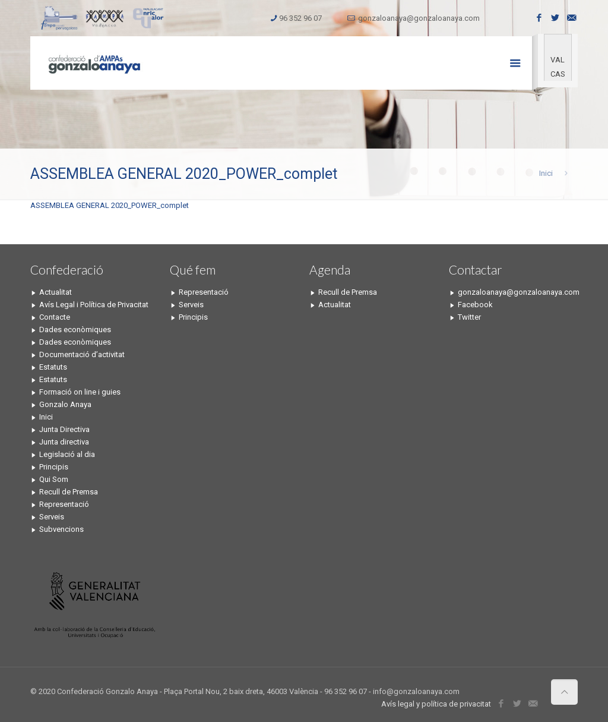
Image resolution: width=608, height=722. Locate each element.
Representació (64, 504)
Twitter (469, 317)
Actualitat (55, 292)
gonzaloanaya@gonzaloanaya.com (419, 18)
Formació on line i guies (80, 391)
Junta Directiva (64, 429)
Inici (546, 173)
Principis (53, 466)
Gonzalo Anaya (65, 404)
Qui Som (53, 479)
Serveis (51, 516)
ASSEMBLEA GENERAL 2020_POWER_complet (109, 205)
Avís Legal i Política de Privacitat (93, 304)
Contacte (54, 317)
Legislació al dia (67, 454)
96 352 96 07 (300, 18)
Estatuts (53, 366)
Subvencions (61, 529)
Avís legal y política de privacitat (436, 703)
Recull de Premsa (68, 491)
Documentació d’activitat (82, 354)
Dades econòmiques (75, 329)
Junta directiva (64, 441)
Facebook (475, 304)
